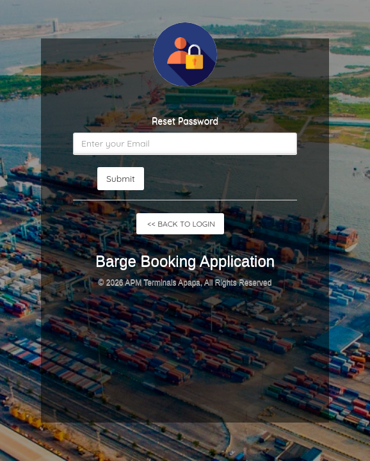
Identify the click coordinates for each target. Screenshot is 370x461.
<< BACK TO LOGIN (180, 224)
